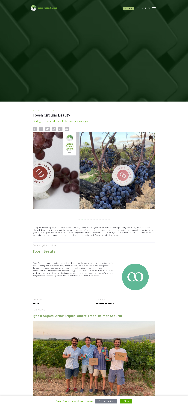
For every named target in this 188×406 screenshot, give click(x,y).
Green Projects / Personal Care (44, 111)
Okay (126, 401)
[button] (35, 129)
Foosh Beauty (105, 303)
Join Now (128, 8)
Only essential (106, 401)
